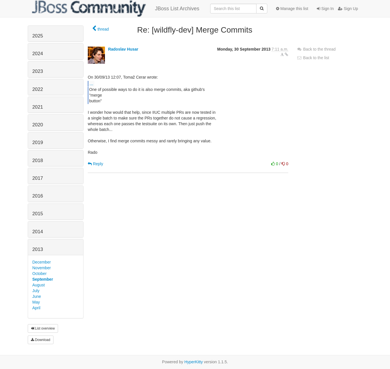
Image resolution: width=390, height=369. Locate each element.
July (35, 290)
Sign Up (348, 8)
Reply (95, 163)
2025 (37, 36)
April (36, 308)
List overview (43, 328)
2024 (37, 53)
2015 (37, 213)
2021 (37, 107)
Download (40, 340)
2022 (37, 89)
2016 (37, 196)
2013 (37, 249)
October (39, 273)
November (41, 268)
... (91, 83)
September (42, 279)
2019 (37, 142)
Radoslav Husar (123, 49)
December (41, 262)
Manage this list (292, 8)
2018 (37, 160)
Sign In (325, 8)
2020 (37, 124)
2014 (37, 231)
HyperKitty (193, 362)
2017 (37, 178)
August (38, 285)
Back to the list (313, 57)
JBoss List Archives (115, 8)
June (36, 296)
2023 (37, 71)
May (36, 302)
